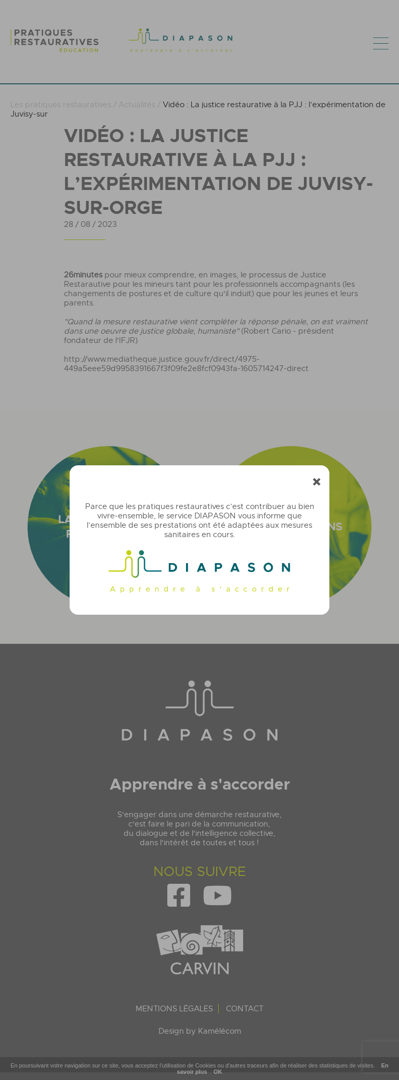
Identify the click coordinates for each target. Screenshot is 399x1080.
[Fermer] (317, 482)
